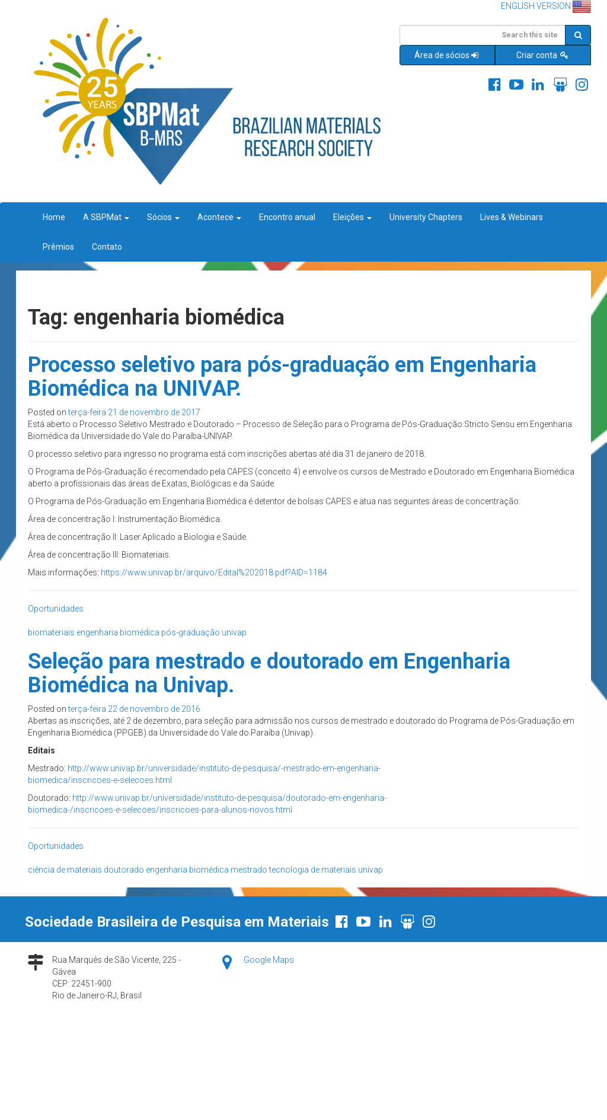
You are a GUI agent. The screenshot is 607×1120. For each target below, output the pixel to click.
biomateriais (51, 632)
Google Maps (269, 960)
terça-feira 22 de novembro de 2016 (134, 709)
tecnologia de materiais (312, 869)
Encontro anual (287, 217)
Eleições (352, 217)
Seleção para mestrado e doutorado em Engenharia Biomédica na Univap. (269, 673)
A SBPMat (106, 217)
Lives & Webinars (511, 217)
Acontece (219, 217)
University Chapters (425, 217)
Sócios (163, 217)
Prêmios (58, 247)
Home (54, 217)
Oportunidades (56, 608)
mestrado (249, 869)
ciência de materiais (65, 869)
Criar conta (543, 55)
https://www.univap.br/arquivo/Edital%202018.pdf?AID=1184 (214, 572)
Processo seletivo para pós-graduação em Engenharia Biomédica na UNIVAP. (282, 376)
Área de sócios (447, 55)
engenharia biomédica (117, 632)
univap (234, 632)
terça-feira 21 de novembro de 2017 (134, 412)
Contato (107, 247)
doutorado (124, 869)
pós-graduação (190, 632)
